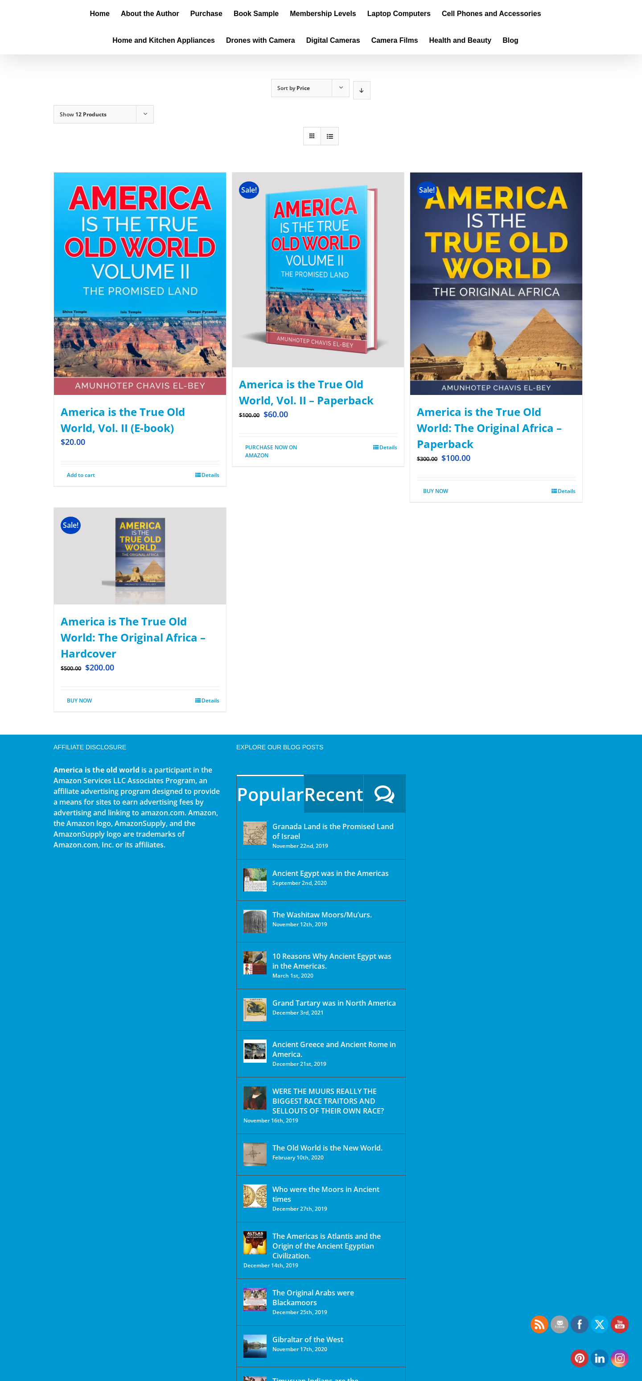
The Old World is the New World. (327, 1148)
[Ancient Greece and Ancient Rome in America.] (255, 1051)
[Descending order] (361, 90)
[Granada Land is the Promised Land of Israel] (255, 833)
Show (83, 114)
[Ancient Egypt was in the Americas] (255, 880)
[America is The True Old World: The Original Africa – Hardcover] (140, 556)
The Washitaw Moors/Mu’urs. (322, 915)
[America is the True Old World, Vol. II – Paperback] (318, 270)
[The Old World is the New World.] (255, 1154)
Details (210, 475)
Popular (270, 794)
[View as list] (329, 136)
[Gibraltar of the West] (255, 1346)
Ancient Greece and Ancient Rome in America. (334, 1049)
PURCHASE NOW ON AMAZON (271, 451)
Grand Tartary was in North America (334, 1003)
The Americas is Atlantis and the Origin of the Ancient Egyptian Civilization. (326, 1246)
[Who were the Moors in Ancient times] (255, 1196)
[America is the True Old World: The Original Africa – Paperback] (496, 284)
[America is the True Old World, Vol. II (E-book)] (140, 284)
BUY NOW (435, 491)
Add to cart (81, 475)
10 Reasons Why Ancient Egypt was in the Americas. (331, 961)
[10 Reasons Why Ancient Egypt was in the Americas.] (255, 962)
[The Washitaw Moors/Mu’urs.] (255, 921)
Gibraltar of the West (307, 1339)
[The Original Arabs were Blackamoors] (255, 1299)
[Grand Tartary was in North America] (255, 1009)
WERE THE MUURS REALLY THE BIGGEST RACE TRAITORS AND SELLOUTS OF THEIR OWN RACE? (328, 1101)
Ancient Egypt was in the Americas (330, 873)
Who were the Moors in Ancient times (325, 1194)
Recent (333, 794)
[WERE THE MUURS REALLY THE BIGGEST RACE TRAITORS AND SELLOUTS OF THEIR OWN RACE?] (255, 1098)
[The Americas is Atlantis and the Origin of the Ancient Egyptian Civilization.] (255, 1242)
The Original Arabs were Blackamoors (313, 1297)
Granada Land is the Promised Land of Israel (333, 831)
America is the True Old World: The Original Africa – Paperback (489, 427)
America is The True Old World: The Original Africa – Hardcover (133, 637)
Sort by (293, 88)
